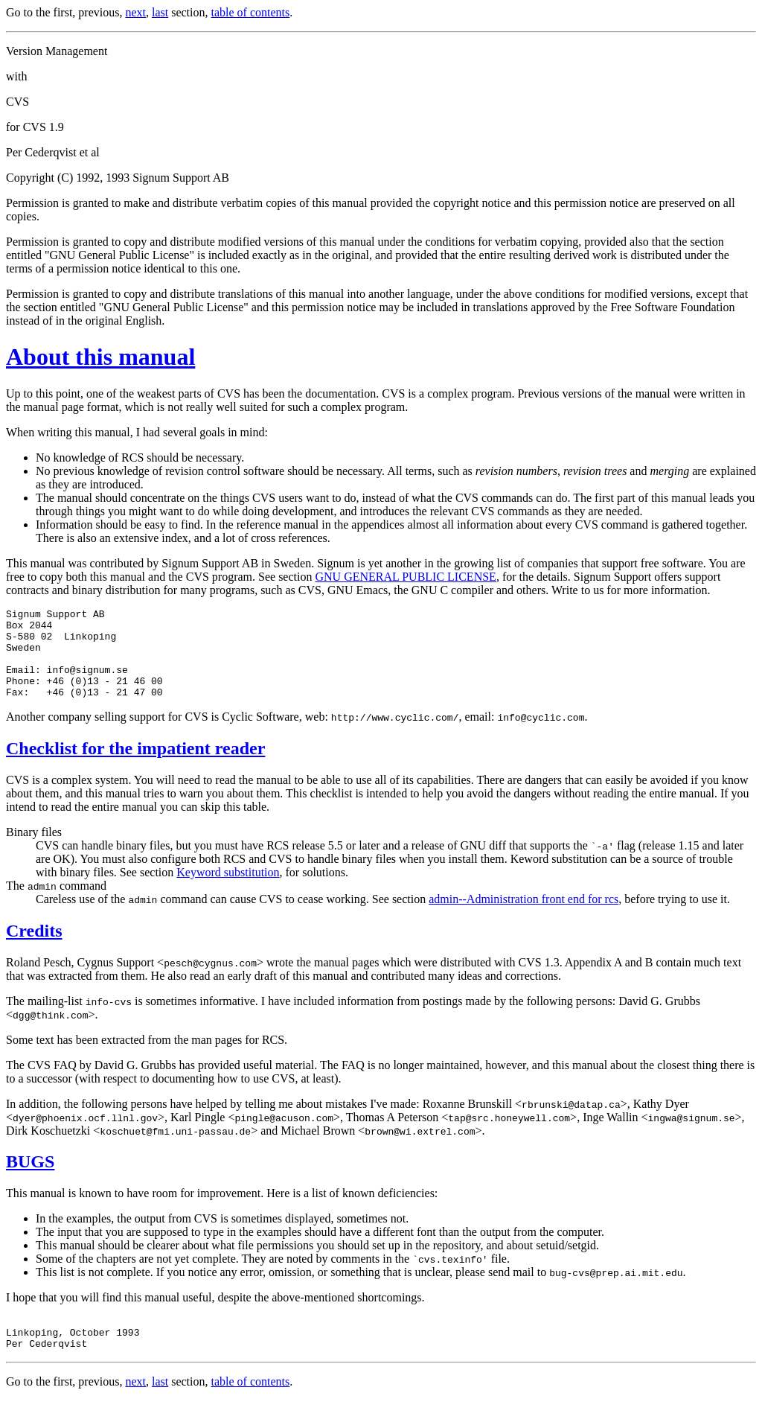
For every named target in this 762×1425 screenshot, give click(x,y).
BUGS (30, 1179)
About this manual (100, 356)
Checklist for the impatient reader (135, 766)
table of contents (250, 12)
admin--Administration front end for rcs (523, 917)
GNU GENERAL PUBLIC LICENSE (405, 576)
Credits (34, 948)
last (160, 12)
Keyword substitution (227, 890)
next (135, 12)
